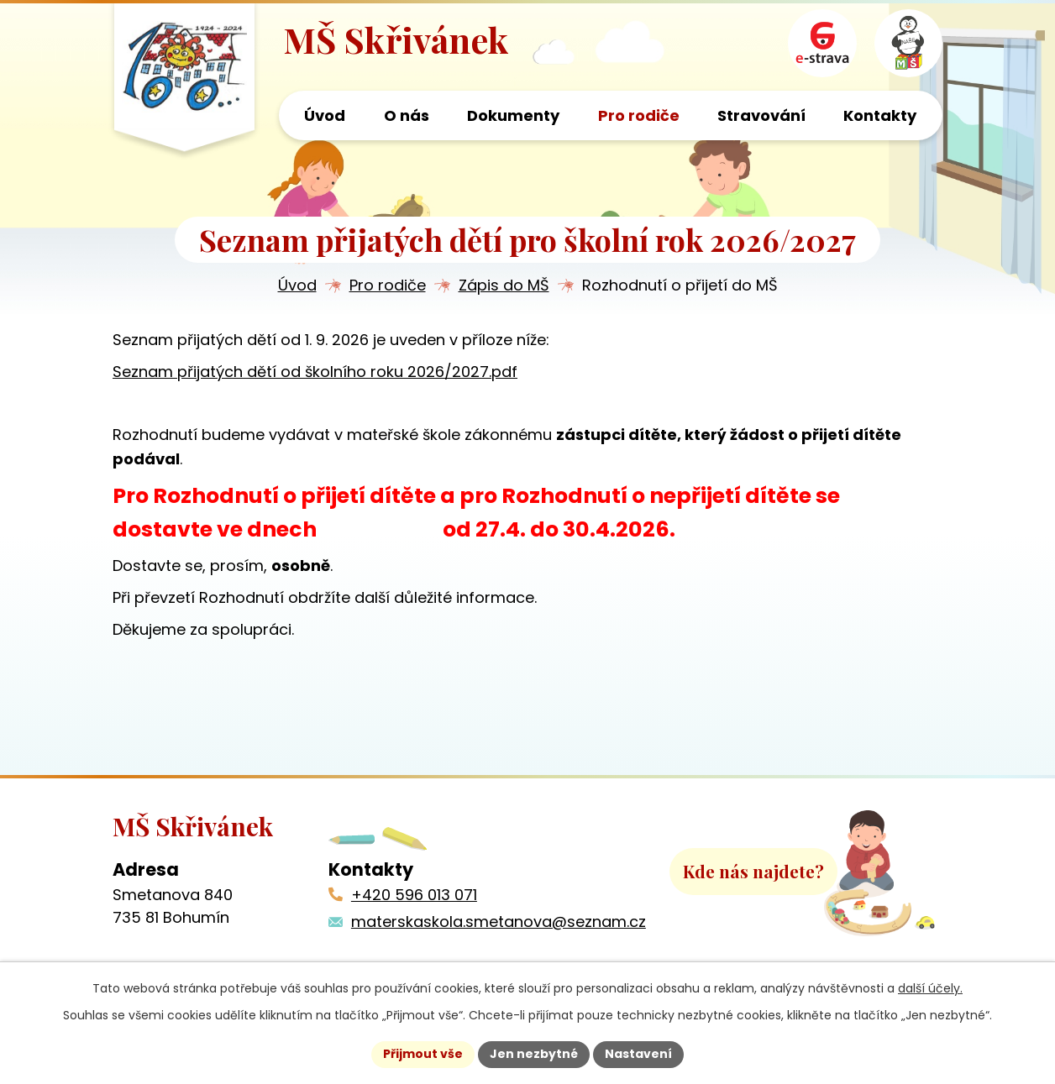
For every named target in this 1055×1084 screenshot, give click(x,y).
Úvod (297, 286)
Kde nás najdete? (753, 872)
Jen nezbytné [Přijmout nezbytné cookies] (534, 1053)
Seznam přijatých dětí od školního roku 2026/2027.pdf (315, 372)
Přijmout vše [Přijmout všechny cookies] (423, 1053)
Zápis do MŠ (504, 286)
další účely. (930, 988)
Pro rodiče (387, 286)
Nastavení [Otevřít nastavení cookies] (638, 1053)
